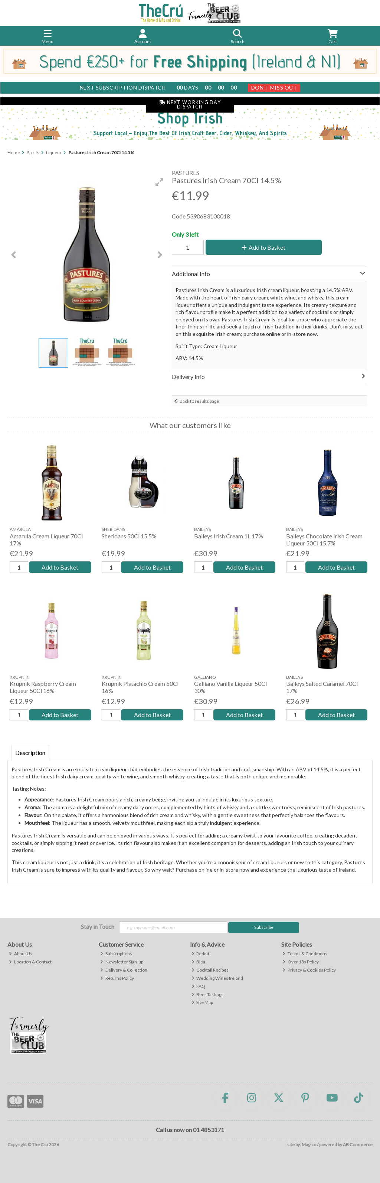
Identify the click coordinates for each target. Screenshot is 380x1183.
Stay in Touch (97, 926)
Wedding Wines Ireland (217, 978)
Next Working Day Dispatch (190, 105)
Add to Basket (263, 247)
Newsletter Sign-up (121, 962)
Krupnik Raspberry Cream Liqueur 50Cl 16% (43, 687)
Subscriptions (116, 953)
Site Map (202, 1002)
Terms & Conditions (304, 953)
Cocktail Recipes (210, 970)
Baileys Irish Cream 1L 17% (228, 535)
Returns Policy (117, 978)
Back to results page (199, 401)
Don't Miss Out (274, 87)
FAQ (198, 986)
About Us (20, 953)
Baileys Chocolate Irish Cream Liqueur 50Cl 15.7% (324, 539)
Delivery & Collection (123, 970)
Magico (309, 1144)
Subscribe (263, 927)
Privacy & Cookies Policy (309, 970)
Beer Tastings (207, 994)
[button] (160, 182)
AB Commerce (358, 1144)
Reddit (200, 953)
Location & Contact (30, 962)
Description (30, 752)
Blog (198, 962)
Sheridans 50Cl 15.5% (129, 535)
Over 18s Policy (300, 962)
